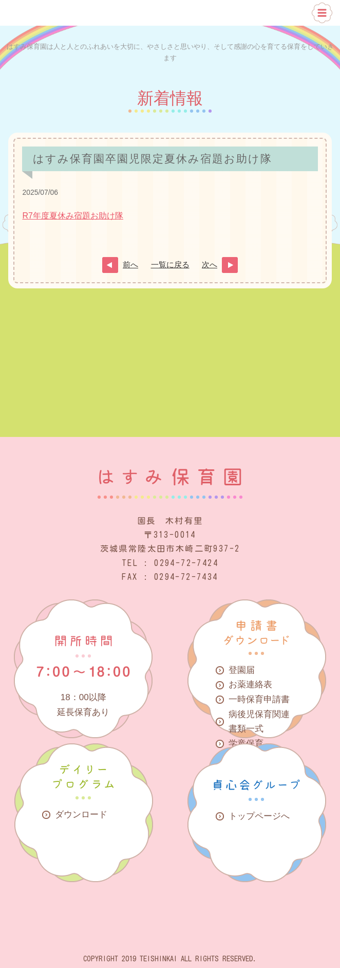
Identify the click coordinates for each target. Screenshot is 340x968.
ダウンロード (81, 814)
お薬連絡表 (250, 684)
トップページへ (259, 816)
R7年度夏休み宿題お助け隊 (72, 215)
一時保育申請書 (259, 699)
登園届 (242, 670)
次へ (209, 265)
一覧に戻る (170, 265)
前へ (130, 265)
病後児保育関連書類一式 (259, 721)
